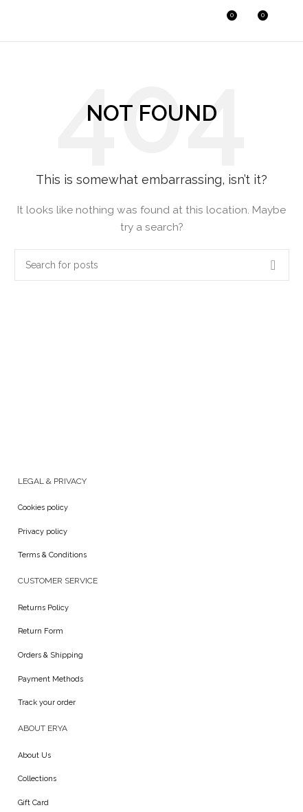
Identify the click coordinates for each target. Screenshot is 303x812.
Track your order (47, 702)
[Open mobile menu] (286, 20)
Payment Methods (50, 679)
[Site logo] (44, 19)
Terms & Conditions (52, 554)
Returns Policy (43, 607)
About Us (34, 755)
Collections (37, 778)
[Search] (196, 20)
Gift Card (33, 802)
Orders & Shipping (50, 655)
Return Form (40, 631)
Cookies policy (43, 507)
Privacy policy (42, 531)
